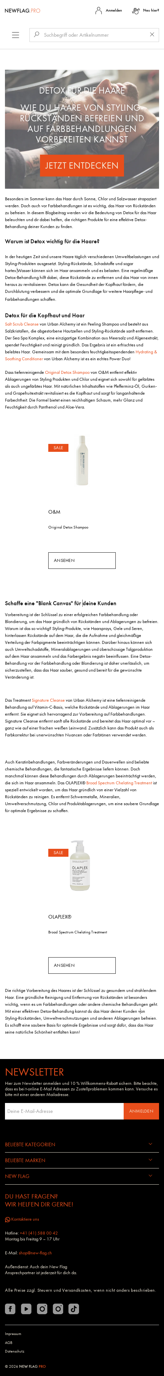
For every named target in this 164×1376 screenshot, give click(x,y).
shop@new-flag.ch (35, 1253)
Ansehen (64, 560)
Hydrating (144, 352)
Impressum (13, 1333)
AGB (8, 1342)
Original (53, 372)
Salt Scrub (14, 324)
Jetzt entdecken (82, 165)
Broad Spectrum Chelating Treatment (77, 932)
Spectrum (106, 783)
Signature (40, 700)
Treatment (142, 783)
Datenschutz (14, 1351)
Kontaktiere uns (22, 1219)
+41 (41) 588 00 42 (39, 1233)
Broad (92, 783)
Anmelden (141, 1111)
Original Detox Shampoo (68, 527)
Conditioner (32, 359)
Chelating (124, 783)
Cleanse (31, 324)
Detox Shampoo (75, 372)
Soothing (13, 359)
